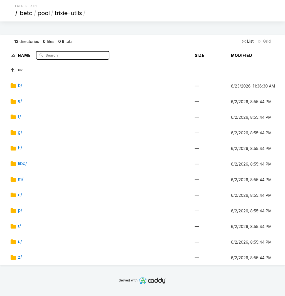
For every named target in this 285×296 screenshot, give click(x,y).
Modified (241, 55)
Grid (264, 41)
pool (44, 13)
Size (200, 55)
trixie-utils (68, 13)
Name (25, 55)
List (248, 41)
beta (26, 13)
